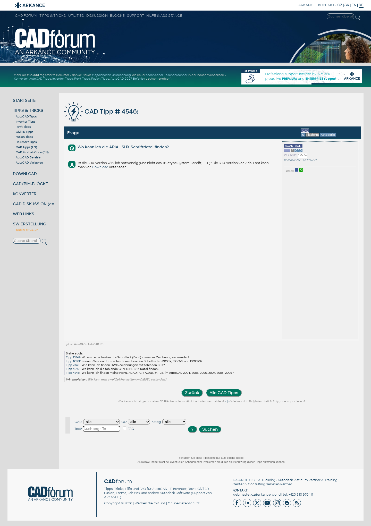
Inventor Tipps (62, 78)
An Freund (309, 160)
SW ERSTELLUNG (29, 224)
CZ (339, 5)
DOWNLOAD (25, 173)
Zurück (192, 392)
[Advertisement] (340, 257)
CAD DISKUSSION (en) (34, 203)
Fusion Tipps (100, 78)
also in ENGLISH (27, 230)
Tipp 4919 (72, 369)
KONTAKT (326, 5)
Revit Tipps (82, 78)
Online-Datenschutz (184, 503)
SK (346, 5)
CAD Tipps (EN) (26, 147)
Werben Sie (143, 503)
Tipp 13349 (73, 357)
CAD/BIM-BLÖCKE (30, 183)
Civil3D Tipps (24, 132)
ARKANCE (307, 5)
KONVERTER (24, 193)
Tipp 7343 (72, 365)
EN (353, 5)
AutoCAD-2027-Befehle (127, 78)
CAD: (78, 422)
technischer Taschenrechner (167, 75)
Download (100, 167)
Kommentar (292, 160)
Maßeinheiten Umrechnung (111, 75)
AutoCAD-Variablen (29, 162)
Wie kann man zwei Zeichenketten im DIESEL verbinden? (127, 379)
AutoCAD (80, 344)
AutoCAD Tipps (40, 78)
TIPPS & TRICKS (28, 110)
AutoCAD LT (95, 344)
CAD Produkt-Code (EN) (32, 152)
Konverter (21, 78)
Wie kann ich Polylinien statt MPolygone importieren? (267, 401)
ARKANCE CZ (243, 480)
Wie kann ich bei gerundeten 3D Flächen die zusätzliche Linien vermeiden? (171, 401)
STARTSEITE (24, 100)
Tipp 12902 (73, 361)
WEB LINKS (23, 213)
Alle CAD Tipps (223, 392)
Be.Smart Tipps (26, 142)
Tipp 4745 (72, 373)
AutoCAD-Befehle (28, 157)
